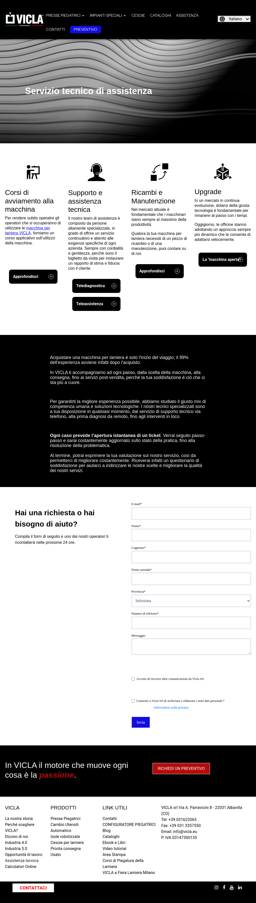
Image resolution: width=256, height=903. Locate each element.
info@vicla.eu (185, 831)
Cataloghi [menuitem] (111, 836)
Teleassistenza (96, 303)
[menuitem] (65, 16)
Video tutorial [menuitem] (114, 848)
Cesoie (138, 15)
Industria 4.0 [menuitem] (16, 842)
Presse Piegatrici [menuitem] (65, 818)
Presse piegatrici (63, 15)
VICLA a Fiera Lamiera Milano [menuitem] (128, 872)
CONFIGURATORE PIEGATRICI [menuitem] (129, 824)
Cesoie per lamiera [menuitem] (67, 842)
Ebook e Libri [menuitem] (114, 842)
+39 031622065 (182, 819)
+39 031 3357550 (185, 825)
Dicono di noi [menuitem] (16, 836)
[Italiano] (234, 19)
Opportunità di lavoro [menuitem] (23, 854)
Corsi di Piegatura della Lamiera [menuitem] (123, 863)
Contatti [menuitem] (109, 818)
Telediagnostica (96, 285)
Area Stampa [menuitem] (114, 854)
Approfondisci (33, 276)
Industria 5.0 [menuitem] (16, 848)
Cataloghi (160, 15)
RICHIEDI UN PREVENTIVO (181, 768)
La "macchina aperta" (222, 259)
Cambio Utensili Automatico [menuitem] (64, 827)
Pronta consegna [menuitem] (65, 848)
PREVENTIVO (85, 29)
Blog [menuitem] (106, 830)
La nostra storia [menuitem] (19, 818)
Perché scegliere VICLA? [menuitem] (19, 827)
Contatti (55, 29)
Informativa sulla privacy (171, 707)
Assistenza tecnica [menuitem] (21, 860)
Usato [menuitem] (55, 854)
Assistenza (187, 15)
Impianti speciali (106, 15)
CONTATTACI (33, 887)
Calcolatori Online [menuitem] (20, 866)
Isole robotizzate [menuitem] (65, 836)
